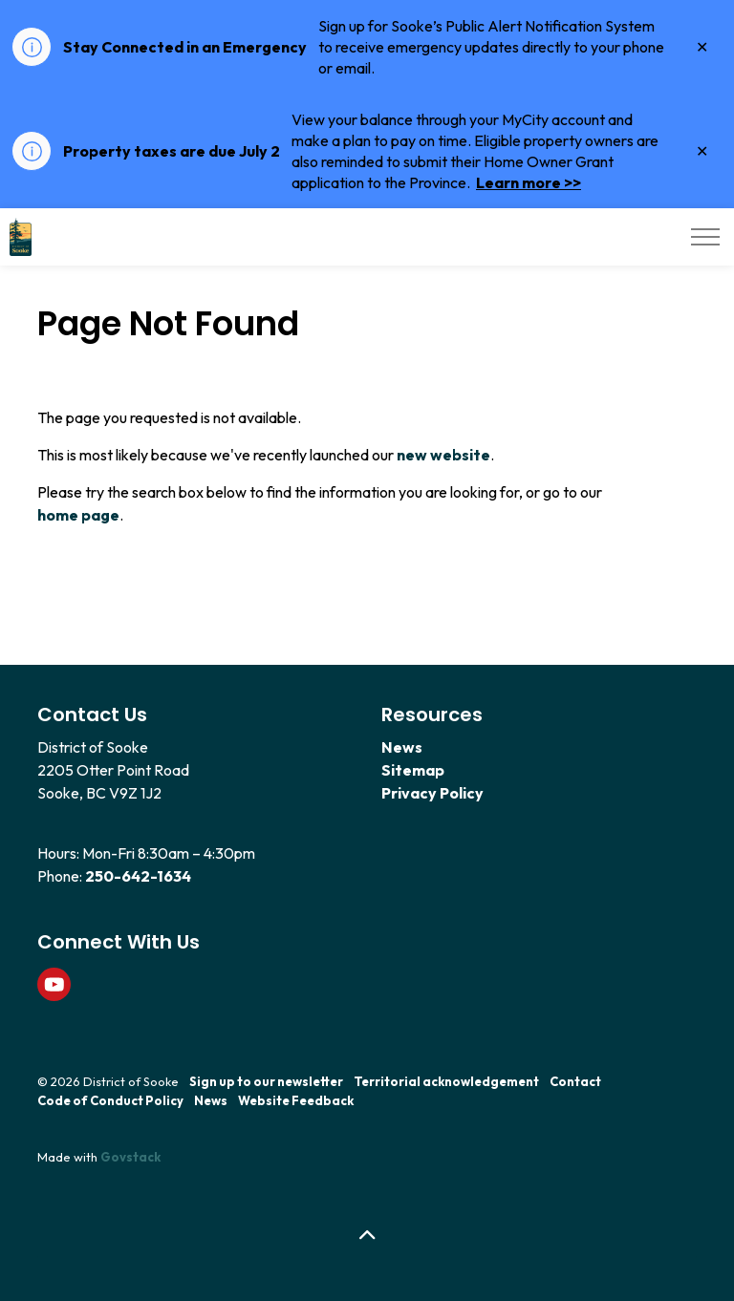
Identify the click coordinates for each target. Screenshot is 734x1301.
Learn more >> (528, 182)
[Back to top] (367, 1236)
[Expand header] (705, 237)
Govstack (130, 1156)
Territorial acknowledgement (446, 1081)
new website (443, 454)
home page (78, 514)
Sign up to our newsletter (266, 1081)
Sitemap (412, 769)
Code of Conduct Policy (110, 1100)
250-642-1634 (138, 875)
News (401, 747)
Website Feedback (296, 1100)
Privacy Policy (432, 792)
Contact (575, 1081)
